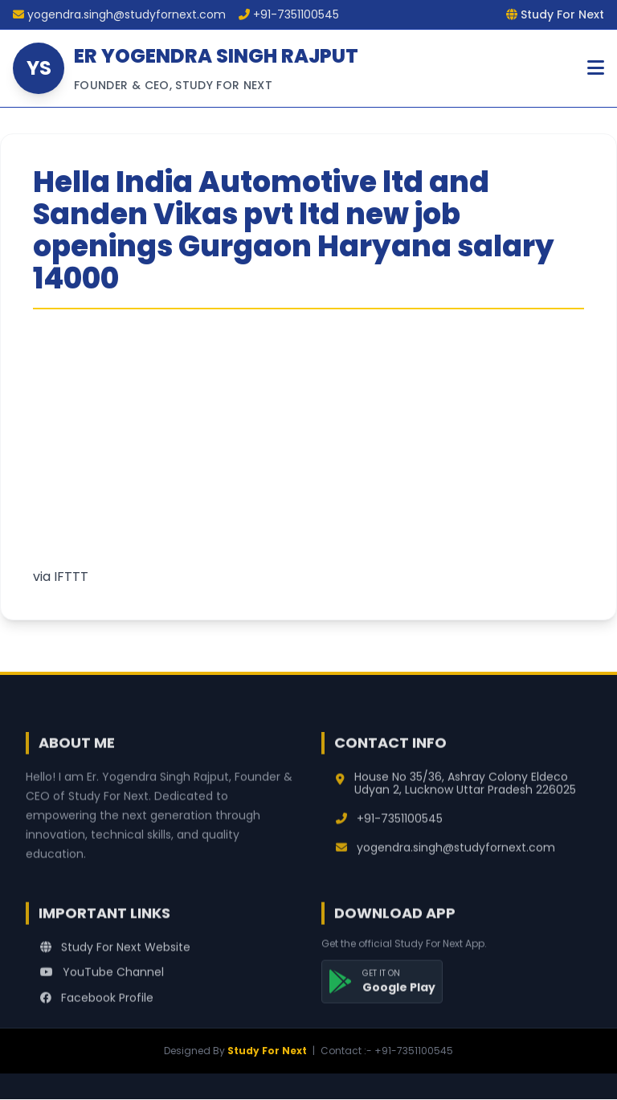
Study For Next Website (115, 954)
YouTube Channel (102, 979)
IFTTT (71, 576)
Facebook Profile (96, 1005)
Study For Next (267, 1050)
